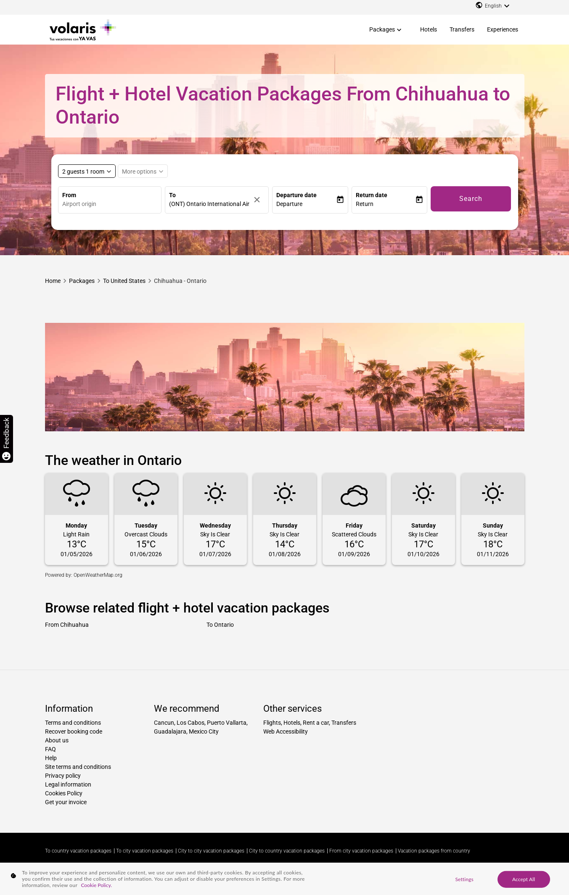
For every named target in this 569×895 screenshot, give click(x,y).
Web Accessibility (285, 731)
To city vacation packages (144, 851)
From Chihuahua (67, 624)
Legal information (68, 784)
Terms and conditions (73, 722)
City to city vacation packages (211, 851)
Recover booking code (73, 731)
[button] (306, 204)
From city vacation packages (361, 851)
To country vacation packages (78, 851)
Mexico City (204, 731)
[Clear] (259, 200)
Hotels (428, 29)
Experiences (502, 29)
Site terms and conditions (78, 766)
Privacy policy (63, 775)
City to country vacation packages (287, 851)
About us (57, 740)
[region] (284, 879)
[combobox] (111, 204)
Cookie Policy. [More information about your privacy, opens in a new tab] (96, 885)
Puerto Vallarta (226, 722)
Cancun (164, 722)
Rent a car (316, 722)
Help (51, 758)
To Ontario (220, 624)
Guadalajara (170, 731)
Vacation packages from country (434, 851)
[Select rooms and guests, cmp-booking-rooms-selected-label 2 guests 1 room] (87, 171)
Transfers (462, 29)
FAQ (50, 749)
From (69, 195)
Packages (382, 29)
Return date (371, 195)
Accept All (523, 879)
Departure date (296, 195)
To (172, 195)
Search (470, 199)
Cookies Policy (63, 793)
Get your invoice (66, 802)
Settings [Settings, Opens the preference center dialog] (464, 879)
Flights (272, 722)
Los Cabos (190, 722)
